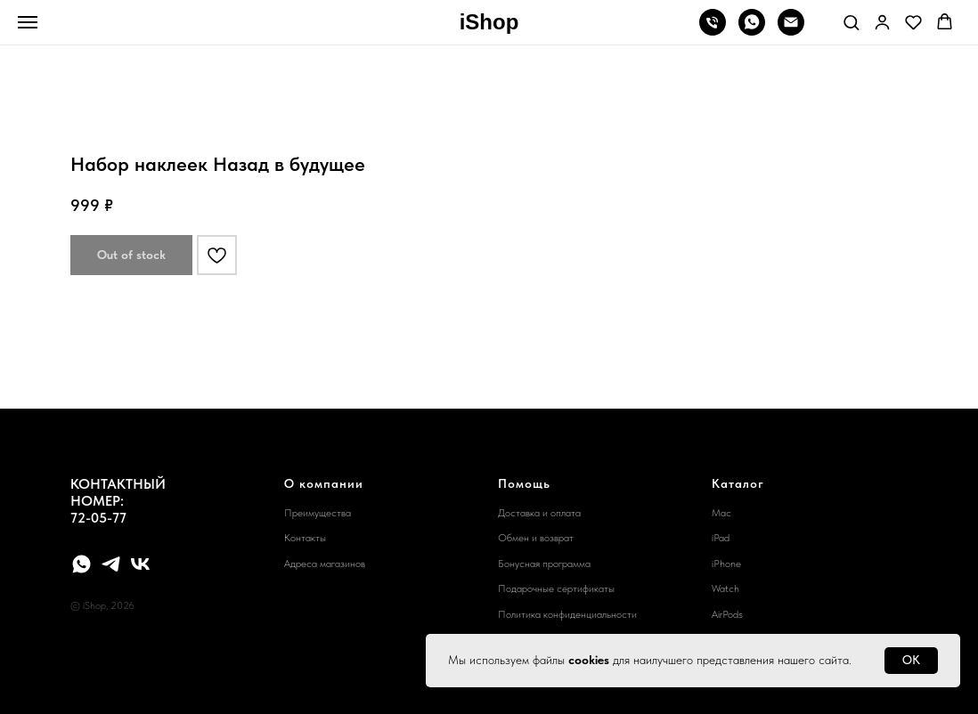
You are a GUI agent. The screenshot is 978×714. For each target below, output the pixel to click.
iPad (720, 537)
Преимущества (317, 513)
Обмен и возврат (536, 537)
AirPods (727, 614)
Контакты (305, 537)
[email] (791, 30)
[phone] (712, 30)
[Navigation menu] (27, 22)
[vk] (140, 564)
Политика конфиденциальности (567, 614)
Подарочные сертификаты (556, 588)
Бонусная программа (544, 563)
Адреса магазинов (324, 563)
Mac (721, 513)
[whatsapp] (751, 30)
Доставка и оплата (539, 513)
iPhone (726, 563)
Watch (725, 588)
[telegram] (111, 564)
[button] (851, 21)
